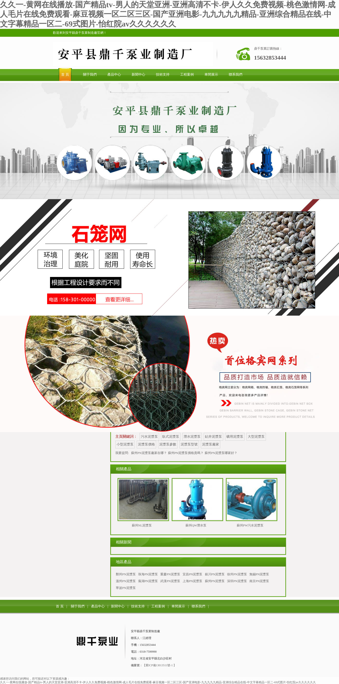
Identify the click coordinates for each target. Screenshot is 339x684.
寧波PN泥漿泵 (126, 588)
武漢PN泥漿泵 (170, 581)
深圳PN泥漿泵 (237, 581)
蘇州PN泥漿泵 (215, 581)
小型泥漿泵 (125, 444)
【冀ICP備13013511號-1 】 (159, 665)
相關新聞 (123, 542)
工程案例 (158, 606)
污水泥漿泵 (149, 436)
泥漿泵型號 (189, 444)
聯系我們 (198, 606)
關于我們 (78, 606)
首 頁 (60, 606)
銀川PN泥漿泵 (215, 574)
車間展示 (178, 606)
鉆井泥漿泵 (213, 436)
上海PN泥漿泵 (193, 581)
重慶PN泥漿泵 (170, 574)
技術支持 (138, 606)
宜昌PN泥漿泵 (193, 574)
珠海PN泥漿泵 (148, 574)
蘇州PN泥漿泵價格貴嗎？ (186, 453)
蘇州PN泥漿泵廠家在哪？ (149, 453)
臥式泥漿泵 (170, 436)
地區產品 (123, 562)
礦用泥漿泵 (234, 436)
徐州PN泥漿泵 (237, 574)
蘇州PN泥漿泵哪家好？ (221, 453)
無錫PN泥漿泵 (259, 574)
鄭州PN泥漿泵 (126, 574)
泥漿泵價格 (146, 444)
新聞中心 (118, 606)
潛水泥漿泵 (192, 436)
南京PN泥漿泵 (259, 581)
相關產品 (123, 469)
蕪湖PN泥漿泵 (148, 581)
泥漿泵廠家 (210, 444)
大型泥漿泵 (256, 436)
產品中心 (98, 606)
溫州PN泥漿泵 (126, 581)
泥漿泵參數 (167, 444)
